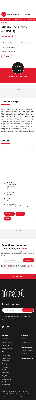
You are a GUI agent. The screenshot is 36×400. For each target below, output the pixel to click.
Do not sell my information (6, 360)
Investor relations (7, 342)
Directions (9, 214)
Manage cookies (6, 384)
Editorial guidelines (7, 352)
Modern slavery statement (6, 380)
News (3, 19)
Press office (5, 339)
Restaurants (18, 19)
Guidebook (24, 353)
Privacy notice (6, 355)
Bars (25, 19)
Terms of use (5, 373)
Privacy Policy (7, 266)
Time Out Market (25, 342)
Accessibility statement (5, 368)
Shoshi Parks (22, 76)
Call (7, 218)
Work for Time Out (7, 349)
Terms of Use (29, 265)
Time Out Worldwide (27, 350)
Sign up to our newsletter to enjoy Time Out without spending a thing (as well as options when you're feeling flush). (17, 253)
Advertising (24, 339)
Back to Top (18, 277)
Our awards (5, 345)
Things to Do (9, 19)
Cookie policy (6, 364)
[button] (32, 150)
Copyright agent (6, 376)
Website (20, 214)
